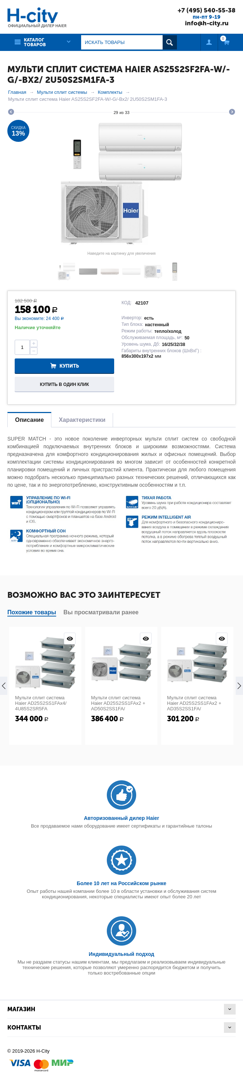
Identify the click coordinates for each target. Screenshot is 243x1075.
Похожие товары (31, 612)
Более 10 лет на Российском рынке (121, 883)
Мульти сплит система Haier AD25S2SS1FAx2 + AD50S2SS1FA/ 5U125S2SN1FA (118, 706)
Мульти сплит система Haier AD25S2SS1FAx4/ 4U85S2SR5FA (40, 703)
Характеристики (82, 420)
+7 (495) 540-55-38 (207, 10)
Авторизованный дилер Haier (121, 818)
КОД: (126, 302)
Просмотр (70, 638)
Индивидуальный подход (121, 954)
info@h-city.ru (207, 23)
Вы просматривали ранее (101, 612)
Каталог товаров (35, 42)
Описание (29, 420)
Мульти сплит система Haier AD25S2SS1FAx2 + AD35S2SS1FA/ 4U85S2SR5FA (194, 706)
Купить (69, 366)
